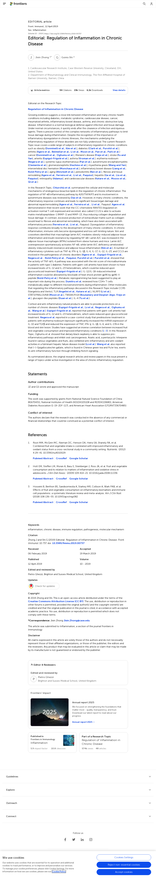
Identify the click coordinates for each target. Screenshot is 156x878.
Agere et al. (43, 151)
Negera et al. (36, 161)
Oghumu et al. (65, 155)
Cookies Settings (123, 857)
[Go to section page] (52, 742)
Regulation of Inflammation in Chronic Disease (55, 109)
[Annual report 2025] (83, 722)
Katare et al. (103, 178)
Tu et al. (84, 298)
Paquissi (88, 175)
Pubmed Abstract (43, 458)
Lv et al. (89, 307)
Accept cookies (124, 872)
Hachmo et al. (78, 165)
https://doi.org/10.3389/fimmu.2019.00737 (62, 34)
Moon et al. (87, 151)
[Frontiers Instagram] (91, 839)
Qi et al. (32, 181)
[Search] (144, 4)
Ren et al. (95, 171)
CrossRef (61, 458)
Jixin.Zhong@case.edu (77, 620)
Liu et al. (121, 175)
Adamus (58, 178)
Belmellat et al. (60, 151)
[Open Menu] (4, 4)
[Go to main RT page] (103, 742)
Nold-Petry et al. (38, 171)
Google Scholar (78, 458)
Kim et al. (71, 148)
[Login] (151, 4)
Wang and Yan (117, 165)
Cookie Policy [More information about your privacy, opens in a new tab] (59, 871)
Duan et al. (65, 298)
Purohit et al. (110, 148)
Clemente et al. (37, 165)
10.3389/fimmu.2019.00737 (68, 543)
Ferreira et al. (64, 175)
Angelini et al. (67, 291)
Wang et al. (38, 310)
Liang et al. (119, 168)
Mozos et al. (118, 178)
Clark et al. (95, 148)
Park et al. (113, 151)
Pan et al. (100, 151)
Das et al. (76, 197)
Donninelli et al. (55, 148)
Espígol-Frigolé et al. (55, 158)
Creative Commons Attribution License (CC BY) (55, 601)
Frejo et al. (102, 155)
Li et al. (75, 151)
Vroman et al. (87, 158)
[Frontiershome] (18, 4)
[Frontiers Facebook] (65, 839)
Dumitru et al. (74, 281)
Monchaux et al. (69, 168)
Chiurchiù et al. (62, 187)
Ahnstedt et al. (65, 171)
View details (119, 90)
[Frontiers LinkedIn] (82, 839)
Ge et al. (110, 175)
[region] (78, 864)
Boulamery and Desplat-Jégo (98, 294)
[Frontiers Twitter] (74, 839)
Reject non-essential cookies (124, 864)
